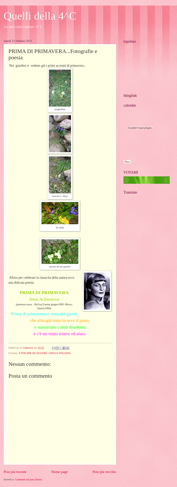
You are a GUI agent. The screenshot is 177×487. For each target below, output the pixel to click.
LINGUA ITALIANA (59, 353)
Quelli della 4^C (40, 16)
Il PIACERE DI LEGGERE (33, 353)
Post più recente (15, 472)
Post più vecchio (104, 472)
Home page (59, 472)
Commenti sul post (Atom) (28, 479)
